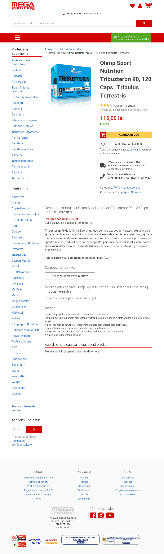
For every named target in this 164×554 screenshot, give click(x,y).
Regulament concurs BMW (38, 490)
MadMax (17, 289)
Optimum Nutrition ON (25, 330)
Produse (84, 482)
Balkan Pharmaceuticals (27, 214)
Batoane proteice (22, 126)
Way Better (18, 376)
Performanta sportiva (25, 97)
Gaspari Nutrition (22, 260)
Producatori (84, 490)
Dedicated (18, 237)
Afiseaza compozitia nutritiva (70, 275)
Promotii (84, 477)
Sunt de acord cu (24, 440)
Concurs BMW (127, 494)
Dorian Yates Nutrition (25, 243)
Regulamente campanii (38, 494)
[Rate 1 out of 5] (101, 105)
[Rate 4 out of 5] (110, 105)
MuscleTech (19, 306)
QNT (14, 347)
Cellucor (17, 231)
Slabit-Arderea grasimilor (20, 89)
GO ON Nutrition (21, 272)
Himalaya (17, 283)
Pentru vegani (20, 166)
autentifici (135, 149)
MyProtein (18, 312)
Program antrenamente (127, 490)
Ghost (15, 266)
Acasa (49, 49)
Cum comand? (127, 477)
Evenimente (84, 498)
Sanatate (17, 143)
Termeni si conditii (38, 482)
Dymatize (17, 249)
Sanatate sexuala (22, 149)
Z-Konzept (18, 387)
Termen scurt (20, 178)
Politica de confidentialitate (38, 477)
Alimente (17, 155)
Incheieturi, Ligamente (25, 131)
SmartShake (19, 358)
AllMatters (18, 196)
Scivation (17, 353)
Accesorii (17, 102)
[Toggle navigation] (17, 37)
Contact (127, 482)
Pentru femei (20, 137)
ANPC (38, 498)
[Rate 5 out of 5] (113, 105)
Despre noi (84, 486)
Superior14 (18, 364)
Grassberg (18, 277)
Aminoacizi (19, 81)
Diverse (16, 393)
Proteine (17, 70)
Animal (16, 202)
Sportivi (84, 494)
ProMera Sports (21, 341)
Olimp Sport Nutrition (25, 324)
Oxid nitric (18, 114)
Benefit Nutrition (22, 220)
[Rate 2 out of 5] (104, 105)
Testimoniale (128, 486)
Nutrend (16, 318)
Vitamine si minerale (24, 120)
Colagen (17, 75)
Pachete (17, 172)
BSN (14, 225)
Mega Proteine (21, 301)
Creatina (17, 108)
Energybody (19, 254)
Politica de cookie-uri (38, 486)
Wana (15, 370)
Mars (15, 295)
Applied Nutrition (22, 208)
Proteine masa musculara (21, 62)
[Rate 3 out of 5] (107, 105)
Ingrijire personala (22, 160)
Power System (21, 335)
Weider (16, 382)
